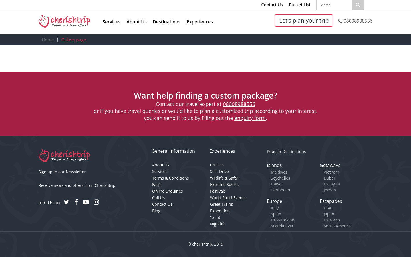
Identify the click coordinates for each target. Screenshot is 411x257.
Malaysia (332, 184)
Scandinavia (282, 226)
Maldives (279, 172)
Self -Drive (219, 171)
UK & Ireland (282, 220)
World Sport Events (228, 197)
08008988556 (355, 21)
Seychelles (280, 178)
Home (48, 39)
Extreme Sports (224, 184)
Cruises (217, 165)
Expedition (220, 210)
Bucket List (300, 4)
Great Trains (221, 204)
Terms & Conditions (170, 178)
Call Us (158, 197)
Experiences (200, 22)
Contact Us (272, 4)
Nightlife (218, 224)
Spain (276, 214)
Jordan (330, 190)
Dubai (329, 178)
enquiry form (250, 118)
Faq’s (157, 184)
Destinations (166, 22)
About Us (136, 22)
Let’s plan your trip (304, 20)
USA (327, 208)
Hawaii (277, 184)
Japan (329, 214)
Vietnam (331, 172)
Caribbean (280, 190)
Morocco (332, 220)
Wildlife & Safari (224, 178)
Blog (156, 210)
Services (112, 22)
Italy (275, 208)
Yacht (215, 217)
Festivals (218, 191)
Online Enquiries (167, 191)
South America (337, 226)
